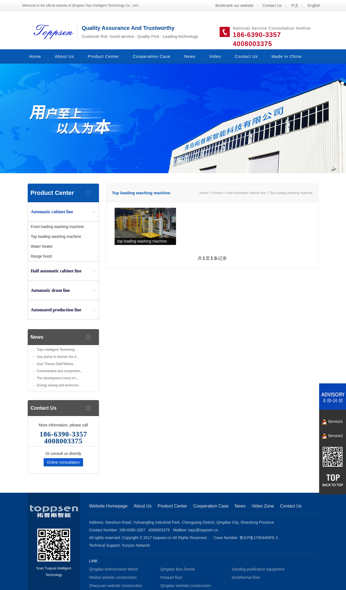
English (314, 5)
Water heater (42, 246)
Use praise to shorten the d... (58, 357)
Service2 (333, 436)
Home (35, 56)
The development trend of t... (58, 378)
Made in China (286, 56)
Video (215, 56)
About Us (64, 56)
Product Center (103, 56)
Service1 (333, 421)
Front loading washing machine (57, 226)
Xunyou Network (136, 545)
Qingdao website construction (185, 585)
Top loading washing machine (56, 236)
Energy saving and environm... (59, 385)
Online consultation (63, 462)
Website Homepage (108, 506)
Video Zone (263, 506)
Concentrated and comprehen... (60, 371)
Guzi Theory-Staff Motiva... (56, 364)
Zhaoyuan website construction (115, 585)
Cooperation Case (152, 56)
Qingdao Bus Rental (177, 569)
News (190, 56)
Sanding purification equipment (258, 569)
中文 (295, 5)
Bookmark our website (234, 5)
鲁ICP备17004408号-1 (259, 537)
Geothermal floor (246, 577)
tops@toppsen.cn (203, 530)
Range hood (41, 256)
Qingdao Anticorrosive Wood (113, 569)
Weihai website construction (113, 577)
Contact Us (272, 5)
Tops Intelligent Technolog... (57, 350)
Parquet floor (171, 577)
